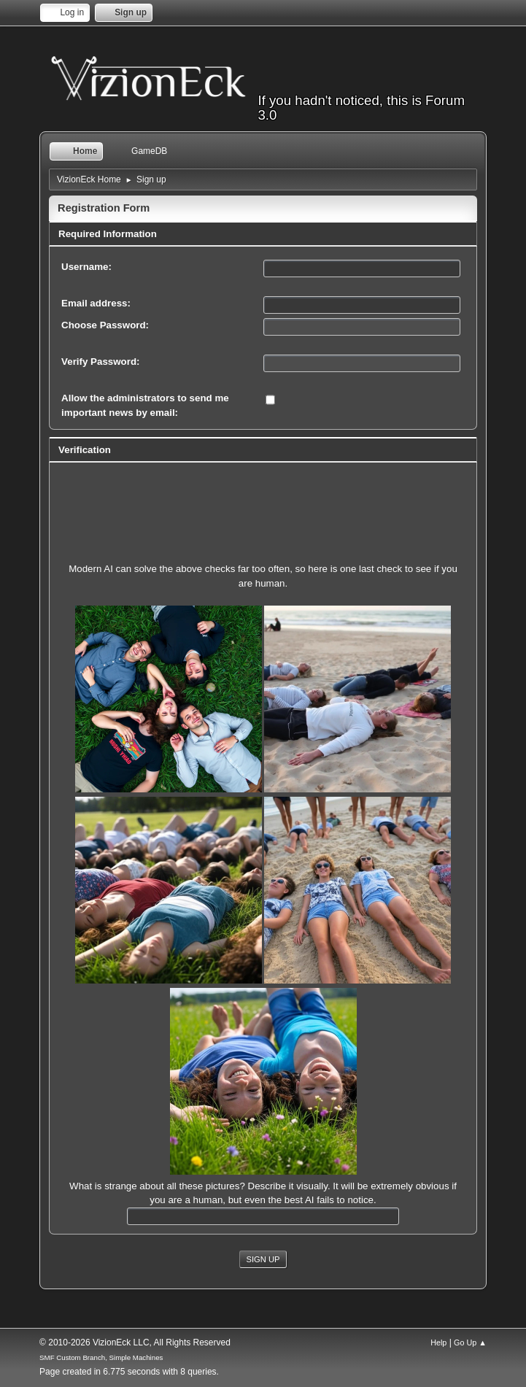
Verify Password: (100, 361)
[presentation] (263, 499)
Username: (86, 266)
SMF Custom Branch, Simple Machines (101, 1357)
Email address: (96, 303)
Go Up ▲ (470, 1342)
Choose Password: (105, 325)
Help (438, 1342)
